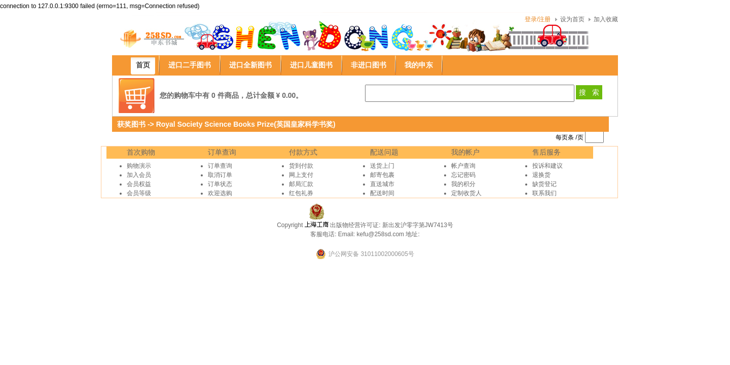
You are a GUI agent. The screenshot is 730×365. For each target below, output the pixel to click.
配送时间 (382, 193)
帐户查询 (463, 165)
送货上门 (382, 165)
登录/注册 (538, 19)
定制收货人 (466, 193)
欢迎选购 (220, 193)
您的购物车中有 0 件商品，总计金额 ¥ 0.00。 (231, 95)
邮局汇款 (301, 184)
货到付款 (301, 165)
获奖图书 (131, 124)
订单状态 (220, 184)
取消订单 (220, 174)
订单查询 (220, 165)
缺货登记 (544, 184)
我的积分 (463, 184)
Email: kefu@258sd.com (371, 234)
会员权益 (139, 184)
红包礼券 (301, 193)
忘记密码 (463, 174)
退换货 (541, 174)
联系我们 (544, 193)
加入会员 (139, 174)
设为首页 (572, 19)
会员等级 (139, 193)
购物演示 (139, 165)
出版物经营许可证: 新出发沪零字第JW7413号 (391, 225)
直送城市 (382, 184)
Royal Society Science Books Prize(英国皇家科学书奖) (246, 124)
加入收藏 (606, 19)
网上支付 (301, 174)
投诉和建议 (547, 165)
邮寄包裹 (382, 174)
